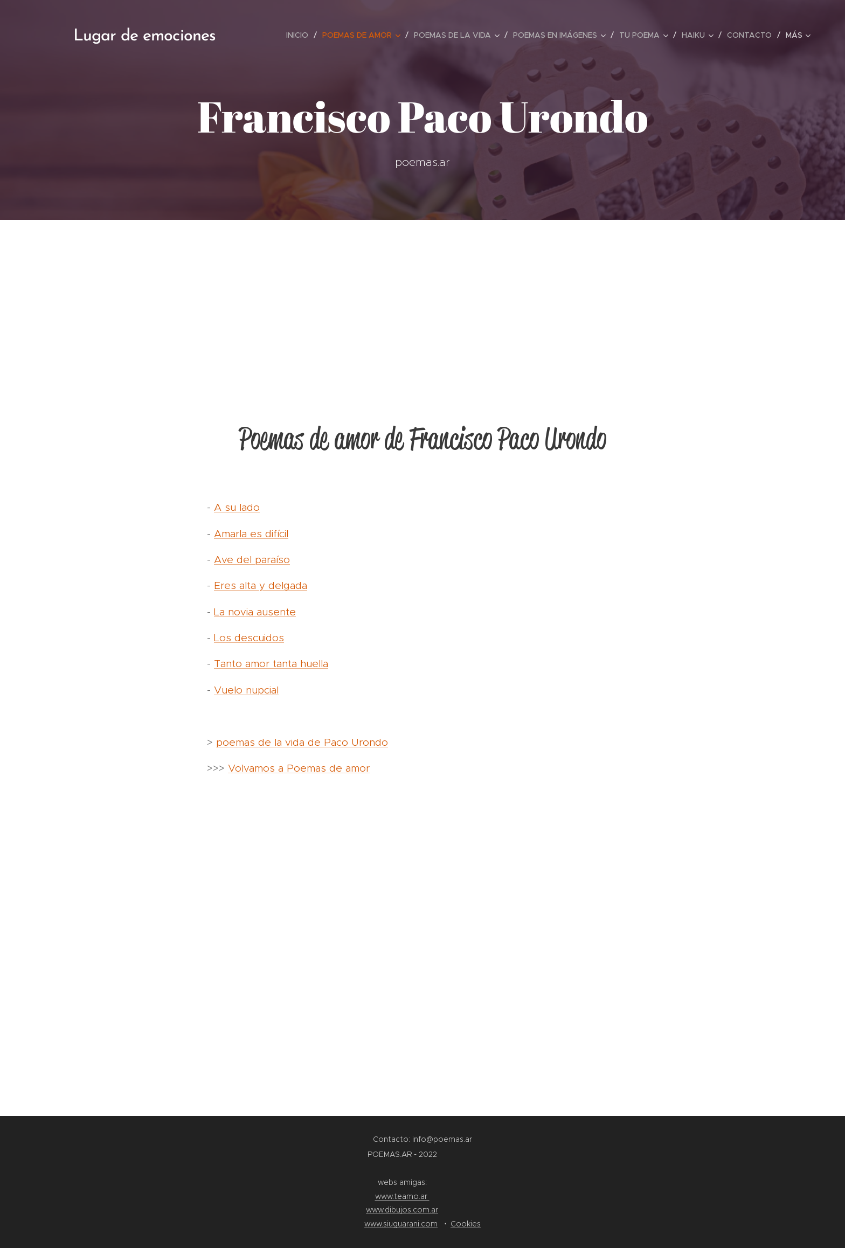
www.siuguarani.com (401, 1224)
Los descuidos (249, 638)
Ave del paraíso (252, 559)
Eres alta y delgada (260, 585)
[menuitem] (300, 35)
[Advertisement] (422, 300)
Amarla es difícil (251, 534)
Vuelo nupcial (246, 690)
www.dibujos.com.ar (402, 1210)
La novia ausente (255, 612)
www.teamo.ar (402, 1196)
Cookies (466, 1224)
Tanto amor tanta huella (271, 663)
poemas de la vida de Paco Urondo (302, 742)
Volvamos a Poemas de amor (299, 768)
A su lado (237, 507)
